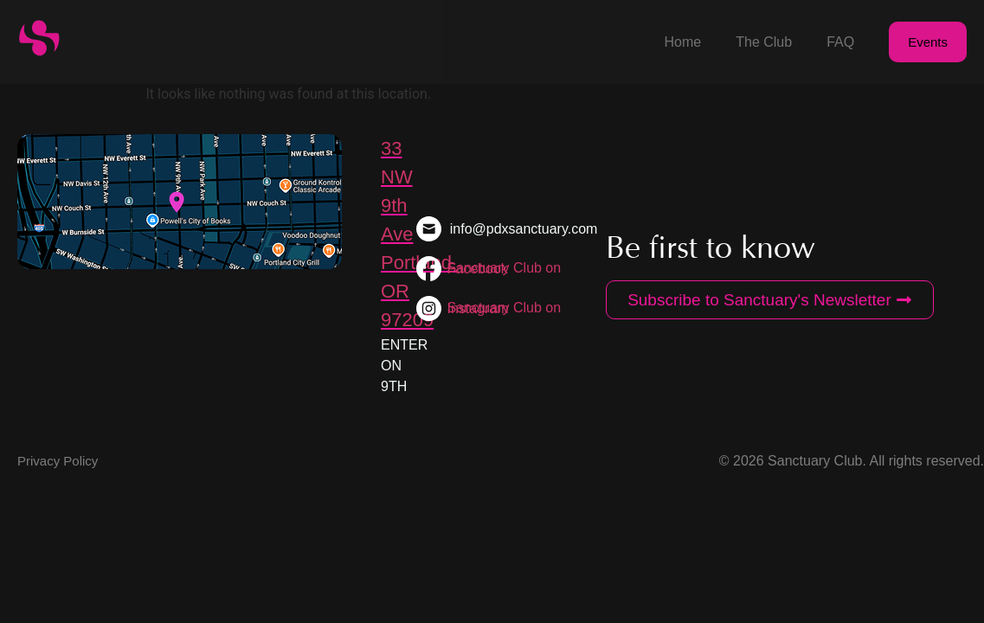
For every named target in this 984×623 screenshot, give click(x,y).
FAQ (840, 42)
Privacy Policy (57, 460)
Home (683, 42)
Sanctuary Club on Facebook (504, 268)
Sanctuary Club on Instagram (504, 308)
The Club (764, 42)
